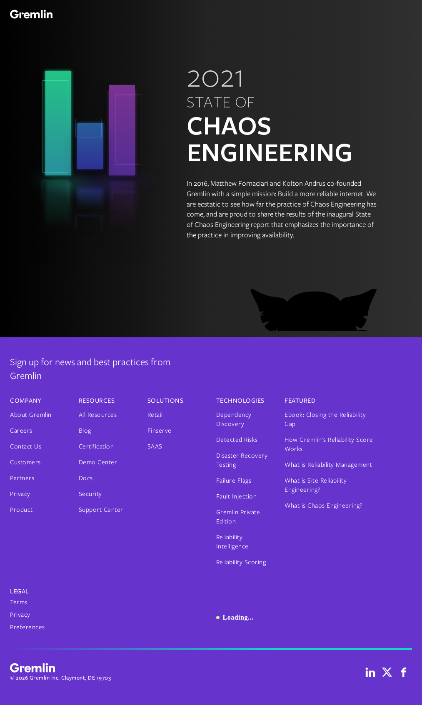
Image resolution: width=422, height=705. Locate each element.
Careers (21, 430)
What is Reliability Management (328, 464)
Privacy (20, 493)
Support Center (101, 509)
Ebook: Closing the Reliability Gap (325, 419)
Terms (18, 602)
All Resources (98, 414)
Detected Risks (237, 439)
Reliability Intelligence (232, 542)
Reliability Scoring (241, 562)
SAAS (154, 446)
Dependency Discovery (234, 419)
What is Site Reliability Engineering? (316, 485)
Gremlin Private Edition (238, 517)
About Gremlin (31, 414)
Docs (86, 478)
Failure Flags (234, 480)
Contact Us (25, 446)
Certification (96, 446)
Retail (155, 414)
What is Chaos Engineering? (323, 505)
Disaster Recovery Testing (242, 460)
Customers (25, 462)
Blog (85, 430)
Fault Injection (236, 496)
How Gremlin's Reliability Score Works (329, 444)
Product (21, 509)
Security (90, 493)
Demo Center (98, 462)
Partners (22, 478)
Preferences (27, 627)
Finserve (159, 430)
